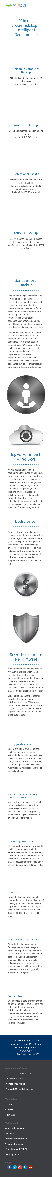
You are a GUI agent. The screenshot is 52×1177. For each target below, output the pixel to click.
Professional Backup (15, 1083)
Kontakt (9, 1104)
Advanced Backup (14, 1078)
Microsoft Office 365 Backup (19, 1088)
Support (9, 1109)
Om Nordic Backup (14, 1128)
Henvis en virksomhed (16, 1138)
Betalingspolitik (13, 1154)
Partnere (9, 1133)
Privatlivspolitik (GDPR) (16, 1148)
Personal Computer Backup (18, 1073)
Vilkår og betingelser (15, 1143)
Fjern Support (11, 1114)
